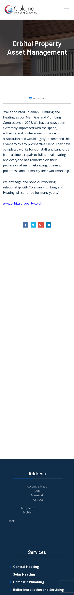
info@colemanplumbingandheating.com (41, 521)
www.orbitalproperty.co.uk (22, 203)
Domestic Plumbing (28, 582)
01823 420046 (45, 508)
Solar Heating (24, 574)
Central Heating (26, 567)
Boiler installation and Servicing (38, 590)
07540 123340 (42, 512)
